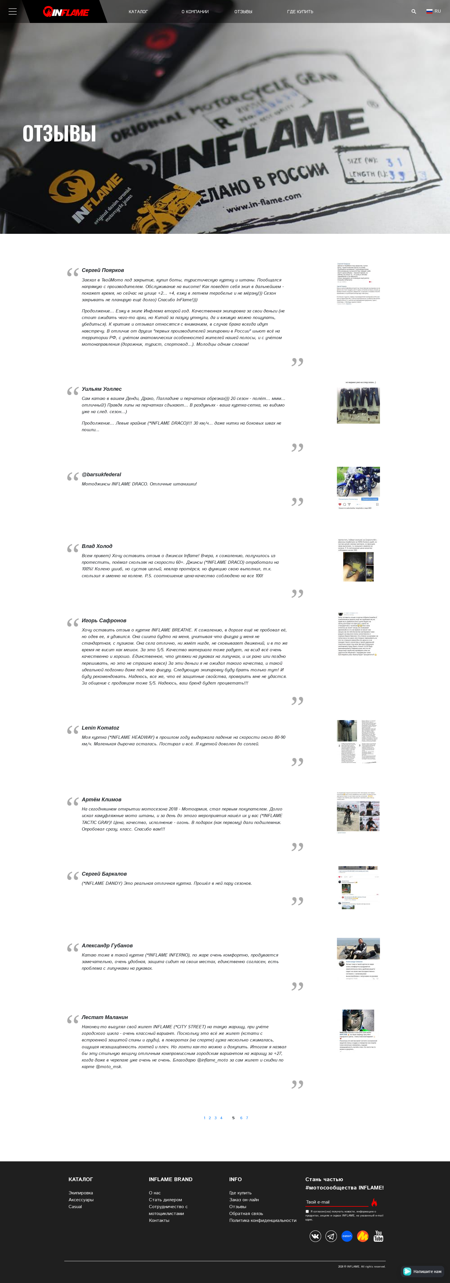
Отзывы (243, 11)
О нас (155, 1193)
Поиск (414, 11)
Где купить (300, 11)
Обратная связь (246, 1213)
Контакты (159, 1220)
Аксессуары (81, 1200)
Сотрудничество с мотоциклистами (168, 1210)
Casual (75, 1207)
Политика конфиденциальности (262, 1220)
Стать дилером (165, 1200)
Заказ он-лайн (244, 1200)
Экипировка (81, 1193)
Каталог (138, 11)
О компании (195, 11)
